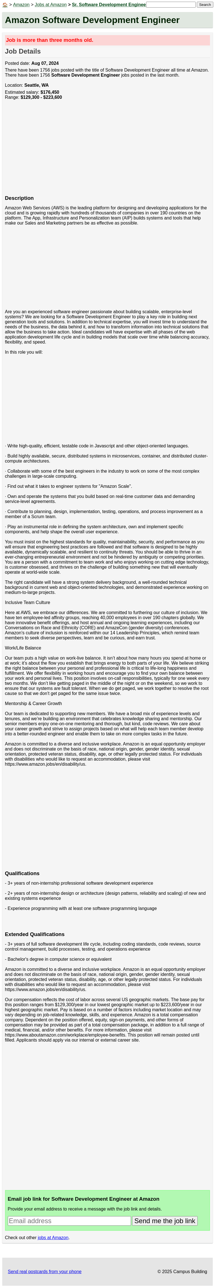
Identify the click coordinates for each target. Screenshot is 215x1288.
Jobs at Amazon (51, 4)
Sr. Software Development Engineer (110, 4)
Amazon (21, 4)
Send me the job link (164, 1221)
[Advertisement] (107, 150)
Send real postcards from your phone (44, 1271)
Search (205, 5)
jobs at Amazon (53, 1237)
